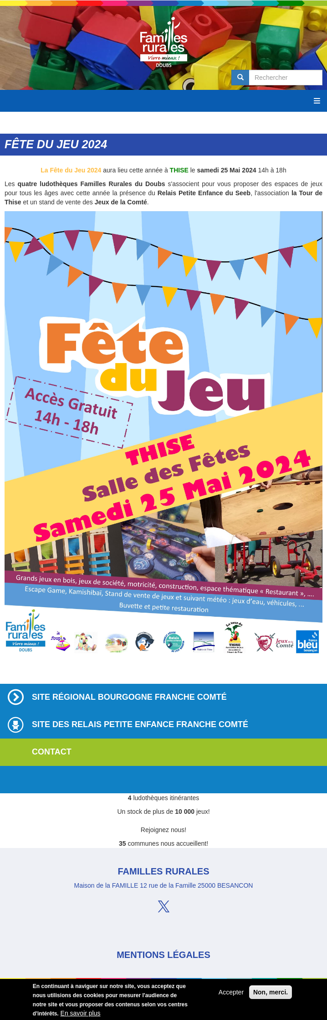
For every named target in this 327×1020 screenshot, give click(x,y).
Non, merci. (270, 993)
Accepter (231, 993)
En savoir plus (81, 1014)
